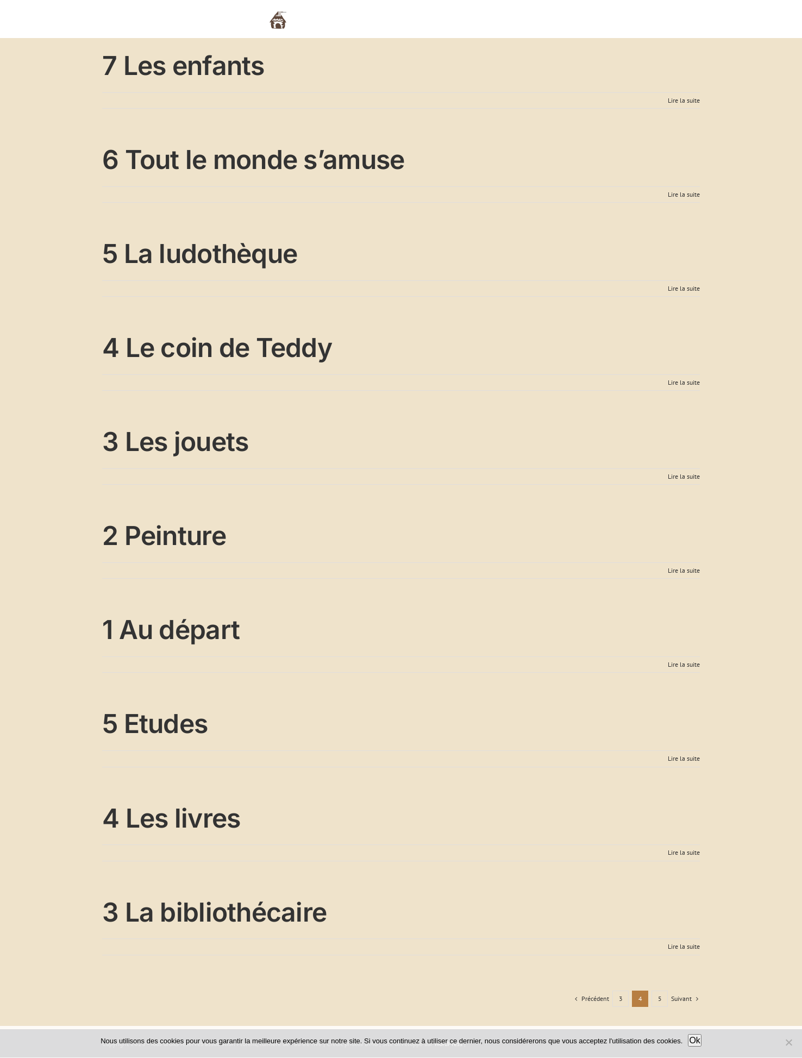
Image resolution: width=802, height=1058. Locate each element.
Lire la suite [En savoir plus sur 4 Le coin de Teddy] (684, 382)
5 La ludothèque (199, 253)
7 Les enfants (183, 65)
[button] (683, 19)
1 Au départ (171, 629)
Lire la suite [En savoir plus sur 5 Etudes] (684, 758)
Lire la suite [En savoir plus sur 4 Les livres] (684, 852)
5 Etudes (155, 724)
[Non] (788, 1042)
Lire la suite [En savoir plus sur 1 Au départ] (684, 664)
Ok (694, 1040)
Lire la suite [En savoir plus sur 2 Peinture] (684, 570)
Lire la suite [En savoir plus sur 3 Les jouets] (684, 476)
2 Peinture (164, 535)
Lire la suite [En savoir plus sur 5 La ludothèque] (684, 288)
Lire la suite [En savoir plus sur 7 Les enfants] (684, 100)
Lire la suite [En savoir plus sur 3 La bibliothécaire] (684, 946)
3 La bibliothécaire (214, 912)
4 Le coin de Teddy (217, 347)
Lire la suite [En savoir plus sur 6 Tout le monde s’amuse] (684, 194)
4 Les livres (171, 818)
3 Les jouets (175, 441)
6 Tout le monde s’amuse (253, 159)
